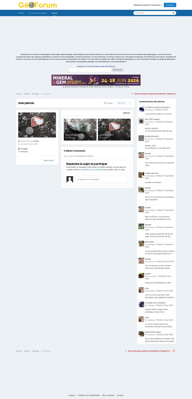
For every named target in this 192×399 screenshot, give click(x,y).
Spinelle (148, 225)
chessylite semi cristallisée (155, 303)
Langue (72, 395)
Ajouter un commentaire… (89, 179)
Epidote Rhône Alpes (153, 332)
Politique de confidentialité (89, 395)
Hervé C (151, 122)
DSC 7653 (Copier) (152, 119)
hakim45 (151, 156)
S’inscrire (170, 5)
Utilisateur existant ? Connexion (148, 5)
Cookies (120, 395)
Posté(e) (161, 110)
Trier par (126, 113)
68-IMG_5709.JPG (152, 136)
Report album (49, 160)
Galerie (54, 14)
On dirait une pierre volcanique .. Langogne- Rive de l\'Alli (157, 107)
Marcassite (149, 242)
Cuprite (148, 274)
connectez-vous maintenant (91, 170)
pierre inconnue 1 (72, 135)
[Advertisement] (96, 35)
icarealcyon (152, 276)
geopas (151, 110)
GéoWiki (21, 13)
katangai (151, 176)
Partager (108, 103)
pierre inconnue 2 (106, 135)
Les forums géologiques (38, 13)
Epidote (148, 188)
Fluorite (148, 153)
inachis (36, 141)
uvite (147, 288)
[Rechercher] (145, 13)
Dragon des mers (151, 173)
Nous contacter (108, 395)
